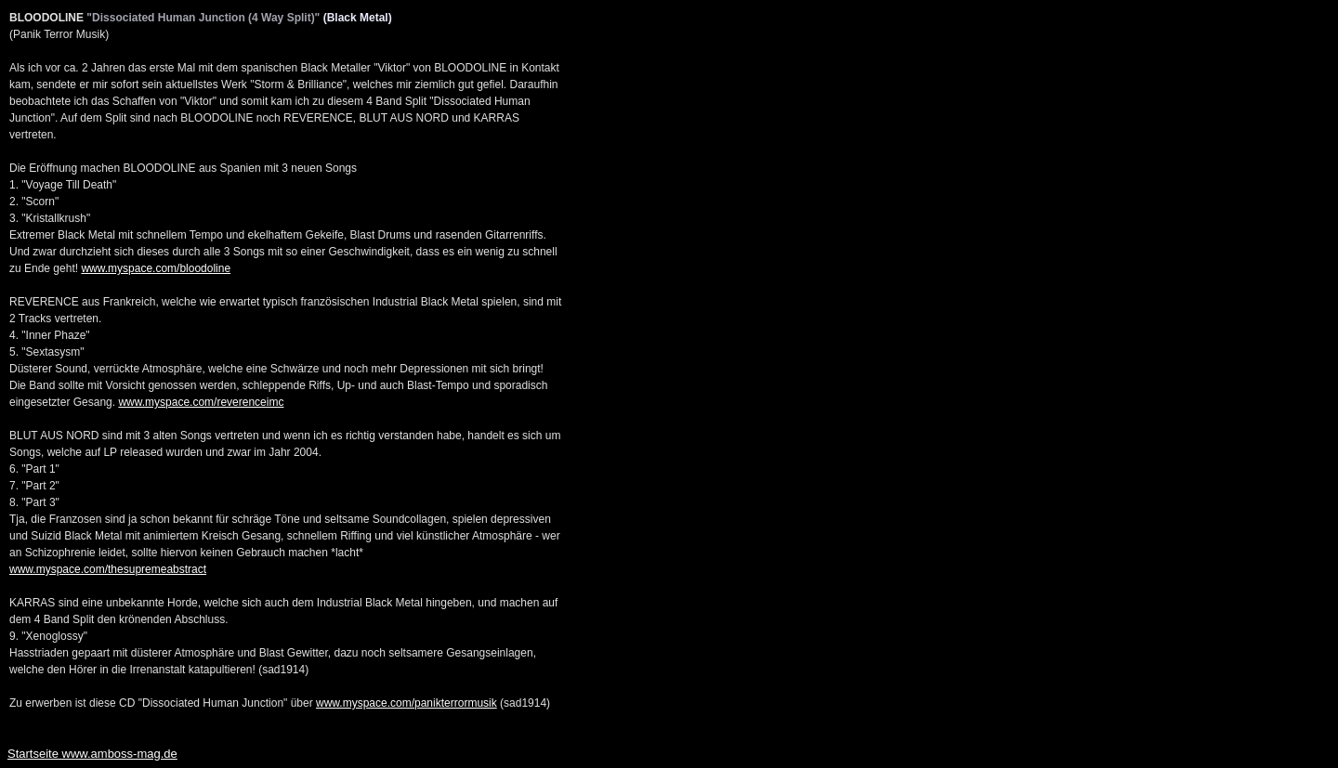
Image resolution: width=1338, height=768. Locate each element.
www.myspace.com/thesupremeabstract (107, 569)
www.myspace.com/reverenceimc (200, 402)
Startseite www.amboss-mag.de (92, 754)
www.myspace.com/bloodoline (155, 268)
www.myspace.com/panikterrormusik (406, 702)
